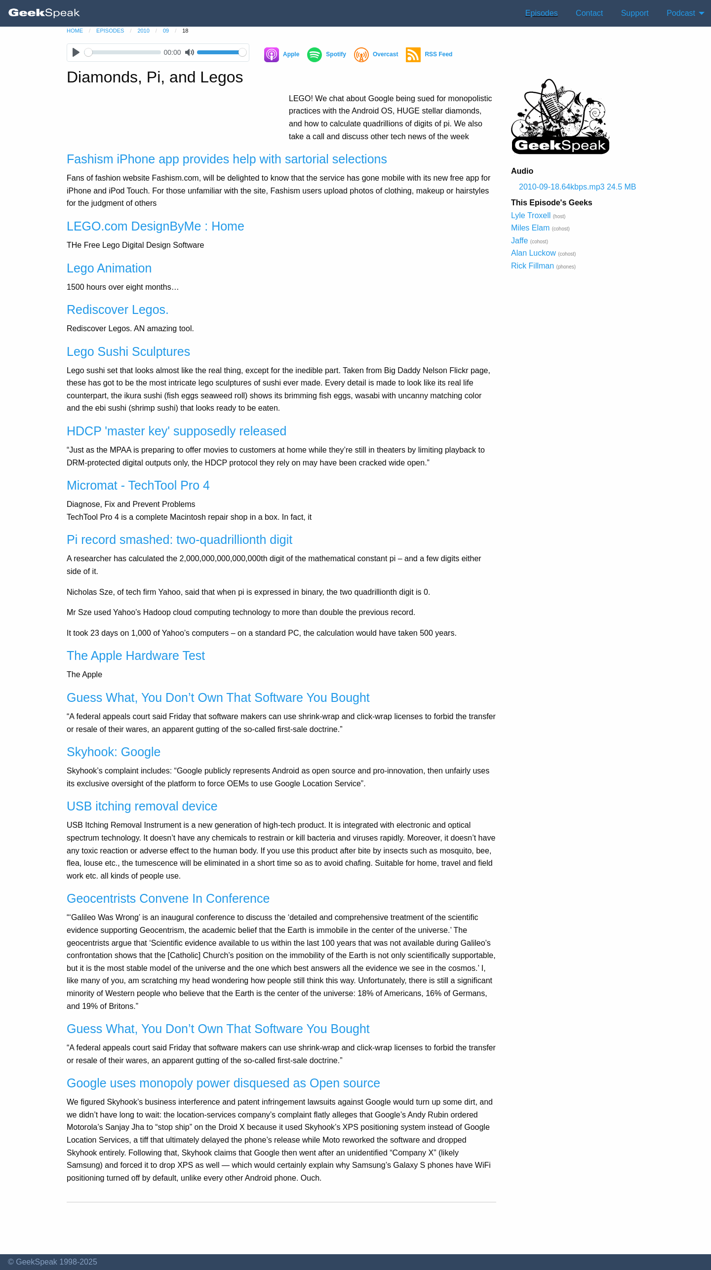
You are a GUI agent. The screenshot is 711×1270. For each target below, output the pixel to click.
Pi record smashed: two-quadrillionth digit (179, 539)
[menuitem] (44, 13)
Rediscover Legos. (118, 309)
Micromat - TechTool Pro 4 (138, 485)
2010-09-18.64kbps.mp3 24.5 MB (577, 187)
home (75, 31)
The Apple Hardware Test (136, 655)
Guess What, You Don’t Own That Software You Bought (218, 697)
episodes (110, 31)
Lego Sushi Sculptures (128, 351)
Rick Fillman (532, 266)
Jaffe (519, 240)
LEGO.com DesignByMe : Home (155, 226)
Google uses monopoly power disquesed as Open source (223, 1083)
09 (166, 31)
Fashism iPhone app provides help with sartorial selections (227, 159)
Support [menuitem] (635, 13)
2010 (143, 31)
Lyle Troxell (531, 215)
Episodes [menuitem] (541, 13)
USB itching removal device (142, 806)
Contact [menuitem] (589, 13)
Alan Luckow (533, 253)
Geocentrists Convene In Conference (168, 898)
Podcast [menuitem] (681, 13)
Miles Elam (530, 228)
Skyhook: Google (113, 752)
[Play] (76, 52)
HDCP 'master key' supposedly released (176, 431)
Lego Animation (109, 268)
